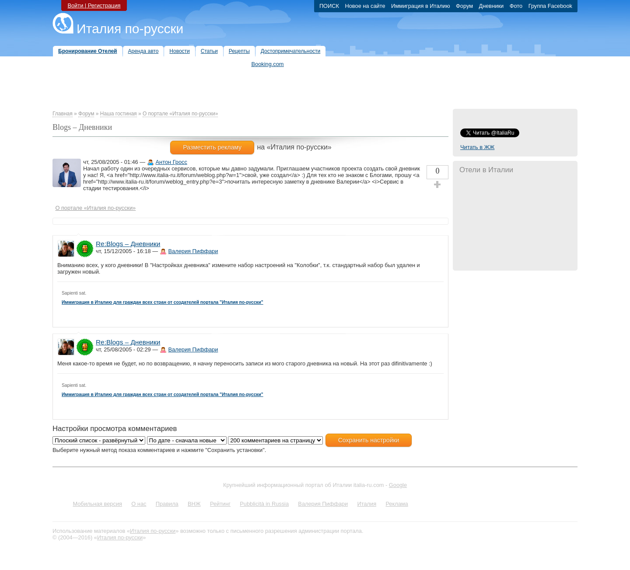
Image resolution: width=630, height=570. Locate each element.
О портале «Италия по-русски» (180, 114)
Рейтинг (220, 503)
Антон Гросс (171, 162)
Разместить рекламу (212, 147)
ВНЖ (194, 503)
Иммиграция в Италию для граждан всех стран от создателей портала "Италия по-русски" (162, 302)
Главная (62, 114)
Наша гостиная (118, 114)
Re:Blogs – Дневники (128, 243)
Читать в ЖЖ (477, 147)
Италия (366, 503)
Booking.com (268, 64)
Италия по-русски (130, 28)
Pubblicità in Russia (264, 503)
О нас (138, 503)
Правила (167, 503)
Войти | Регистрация (93, 5)
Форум (86, 114)
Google (398, 485)
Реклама (396, 503)
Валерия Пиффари (193, 251)
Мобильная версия (97, 503)
